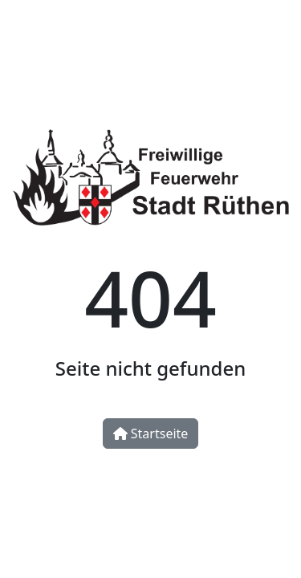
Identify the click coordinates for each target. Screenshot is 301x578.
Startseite (151, 433)
